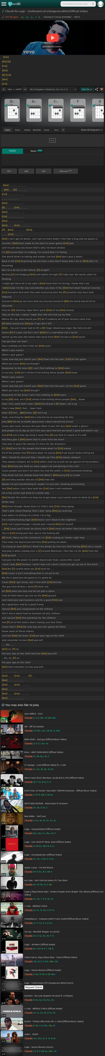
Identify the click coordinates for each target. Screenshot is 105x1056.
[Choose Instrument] (63, 130)
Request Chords (33, 987)
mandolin (37, 130)
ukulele (27, 130)
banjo (46, 130)
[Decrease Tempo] (3, 89)
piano (17, 130)
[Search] (92, 4)
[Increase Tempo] (25, 89)
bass (56, 130)
